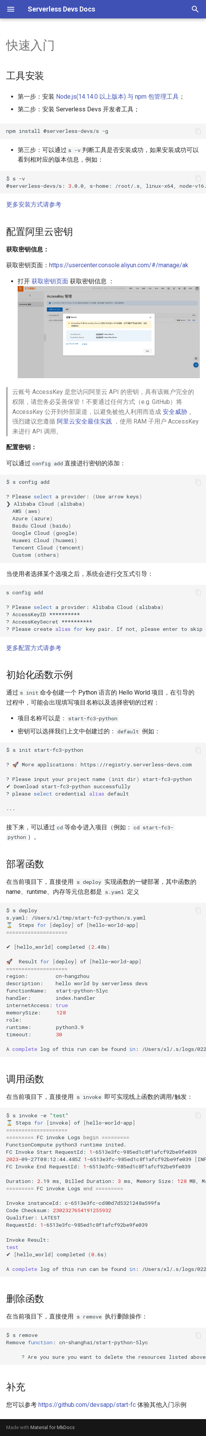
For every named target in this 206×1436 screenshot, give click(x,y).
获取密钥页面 (49, 281)
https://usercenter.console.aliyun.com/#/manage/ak (118, 265)
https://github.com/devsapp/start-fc (87, 1404)
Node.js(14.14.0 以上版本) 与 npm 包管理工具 (117, 96)
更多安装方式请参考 (33, 204)
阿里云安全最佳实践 (84, 421)
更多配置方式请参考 (33, 648)
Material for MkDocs (52, 1427)
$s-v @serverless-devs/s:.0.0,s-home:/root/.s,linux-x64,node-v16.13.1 (106, 182)
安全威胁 (175, 411)
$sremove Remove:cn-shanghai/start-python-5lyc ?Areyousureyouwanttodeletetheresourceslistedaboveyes (106, 1346)
